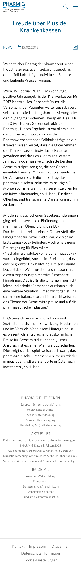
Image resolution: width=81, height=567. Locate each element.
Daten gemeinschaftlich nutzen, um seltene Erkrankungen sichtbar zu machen (40, 440)
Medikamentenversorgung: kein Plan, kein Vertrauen (40, 450)
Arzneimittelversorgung (40, 420)
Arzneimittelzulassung (40, 415)
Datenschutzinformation (40, 553)
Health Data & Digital (40, 409)
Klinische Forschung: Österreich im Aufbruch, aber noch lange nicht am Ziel (40, 456)
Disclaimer (60, 546)
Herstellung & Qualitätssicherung (40, 425)
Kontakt (18, 546)
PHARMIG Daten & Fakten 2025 (40, 445)
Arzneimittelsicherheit (40, 491)
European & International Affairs (41, 404)
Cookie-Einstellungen (40, 560)
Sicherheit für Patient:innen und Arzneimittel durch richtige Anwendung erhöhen (40, 461)
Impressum (38, 546)
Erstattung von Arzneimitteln (40, 486)
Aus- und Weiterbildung (40, 476)
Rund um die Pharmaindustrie (40, 497)
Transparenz (40, 481)
